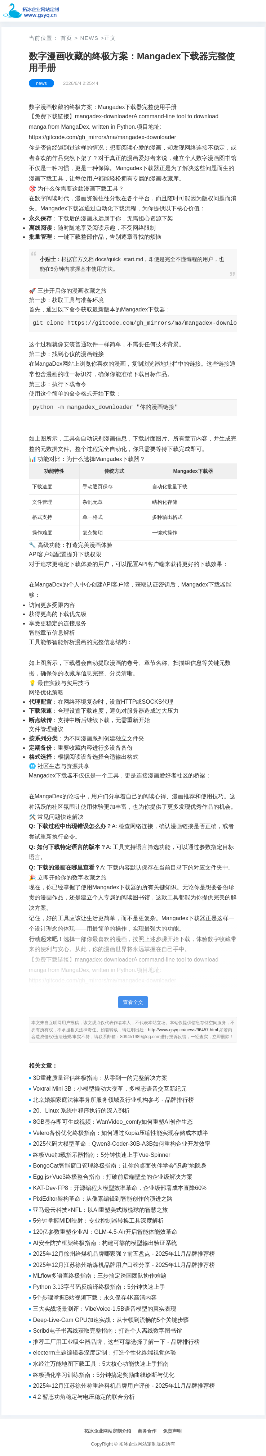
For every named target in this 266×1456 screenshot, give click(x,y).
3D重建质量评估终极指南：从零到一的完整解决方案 (100, 1078)
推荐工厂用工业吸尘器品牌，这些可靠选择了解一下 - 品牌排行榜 (116, 1342)
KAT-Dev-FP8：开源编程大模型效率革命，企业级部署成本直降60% (120, 1188)
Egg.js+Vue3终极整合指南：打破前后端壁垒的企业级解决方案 (112, 1177)
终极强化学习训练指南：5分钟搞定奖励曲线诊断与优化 (103, 1375)
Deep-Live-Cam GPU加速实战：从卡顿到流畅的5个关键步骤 (111, 1320)
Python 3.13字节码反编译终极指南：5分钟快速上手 (99, 1287)
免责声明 (172, 1431)
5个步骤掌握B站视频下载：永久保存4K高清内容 (94, 1298)
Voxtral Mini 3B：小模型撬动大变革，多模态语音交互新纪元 (110, 1089)
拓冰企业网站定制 (137, 1444)
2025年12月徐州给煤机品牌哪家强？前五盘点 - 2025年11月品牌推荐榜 (124, 1254)
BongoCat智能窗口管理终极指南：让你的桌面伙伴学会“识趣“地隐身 (120, 1166)
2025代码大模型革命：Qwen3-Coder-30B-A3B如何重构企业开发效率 (121, 1144)
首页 (66, 38)
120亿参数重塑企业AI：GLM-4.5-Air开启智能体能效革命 (105, 1232)
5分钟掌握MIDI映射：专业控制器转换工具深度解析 (98, 1221)
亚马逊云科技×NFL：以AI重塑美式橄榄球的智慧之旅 (100, 1210)
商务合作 (147, 1431)
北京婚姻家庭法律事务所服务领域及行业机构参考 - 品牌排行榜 (113, 1100)
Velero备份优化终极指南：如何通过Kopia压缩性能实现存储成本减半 (120, 1133)
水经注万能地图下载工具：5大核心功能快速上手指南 (101, 1364)
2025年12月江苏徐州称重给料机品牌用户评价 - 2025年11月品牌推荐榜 (124, 1386)
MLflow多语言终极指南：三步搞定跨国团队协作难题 (100, 1276)
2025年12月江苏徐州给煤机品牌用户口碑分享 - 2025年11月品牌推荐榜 (124, 1265)
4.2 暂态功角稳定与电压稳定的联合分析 (84, 1397)
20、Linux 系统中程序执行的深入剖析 (81, 1111)
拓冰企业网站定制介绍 (107, 1431)
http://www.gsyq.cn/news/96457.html (183, 1029)
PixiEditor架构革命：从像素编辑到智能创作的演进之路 (103, 1199)
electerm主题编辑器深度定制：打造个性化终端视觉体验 (104, 1353)
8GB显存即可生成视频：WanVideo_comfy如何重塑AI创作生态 (113, 1122)
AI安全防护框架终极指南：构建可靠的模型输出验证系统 (105, 1243)
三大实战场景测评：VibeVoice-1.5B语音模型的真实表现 (104, 1309)
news (89, 38)
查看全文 (133, 1002)
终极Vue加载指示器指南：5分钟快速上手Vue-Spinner (101, 1155)
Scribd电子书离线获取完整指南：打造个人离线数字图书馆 (107, 1331)
